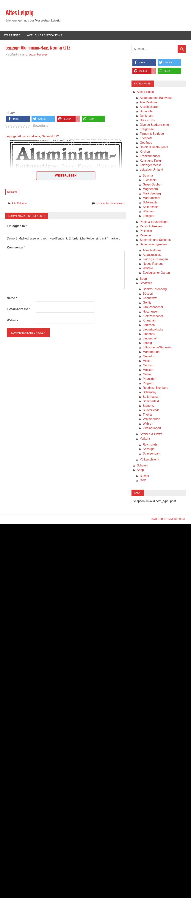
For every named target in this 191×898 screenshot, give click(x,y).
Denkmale (146, 116)
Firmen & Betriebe (152, 133)
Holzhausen (151, 311)
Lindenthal (149, 338)
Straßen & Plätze (151, 434)
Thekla (147, 414)
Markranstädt (151, 198)
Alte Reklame (19, 203)
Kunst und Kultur (151, 160)
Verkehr (145, 438)
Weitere (148, 268)
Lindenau (149, 334)
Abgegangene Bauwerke (156, 98)
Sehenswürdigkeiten (153, 244)
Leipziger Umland (151, 169)
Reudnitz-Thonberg (155, 388)
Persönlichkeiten (151, 226)
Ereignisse (147, 129)
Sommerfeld (151, 401)
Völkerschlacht (149, 459)
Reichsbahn (151, 444)
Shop (140, 470)
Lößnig (147, 343)
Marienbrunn (151, 352)
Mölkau (147, 374)
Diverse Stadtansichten (155, 124)
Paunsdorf (149, 379)
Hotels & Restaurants (154, 147)
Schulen (142, 465)
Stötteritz (148, 405)
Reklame (12, 192)
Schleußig (149, 392)
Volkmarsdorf (151, 419)
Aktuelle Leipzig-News (44, 35)
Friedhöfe (146, 138)
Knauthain (149, 320)
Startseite (11, 35)
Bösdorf (148, 293)
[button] (18, 119)
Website (12, 320)
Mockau (148, 365)
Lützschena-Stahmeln (157, 347)
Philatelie (146, 231)
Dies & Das (147, 120)
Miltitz (146, 361)
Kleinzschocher (153, 316)
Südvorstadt (151, 410)
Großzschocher (153, 307)
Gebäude (146, 142)
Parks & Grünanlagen (154, 222)
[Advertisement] (65, 83)
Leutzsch (149, 325)
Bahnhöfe (146, 111)
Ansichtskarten (149, 107)
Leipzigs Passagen (155, 259)
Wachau (148, 211)
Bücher (144, 476)
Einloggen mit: (17, 226)
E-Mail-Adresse (18, 309)
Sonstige (148, 449)
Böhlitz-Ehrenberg (155, 289)
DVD (143, 480)
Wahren (148, 423)
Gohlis (147, 302)
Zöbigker (148, 216)
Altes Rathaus (152, 250)
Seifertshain (151, 207)
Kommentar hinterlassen (110, 203)
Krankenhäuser (150, 156)
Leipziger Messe (151, 165)
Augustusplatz (152, 254)
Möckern (148, 370)
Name (12, 298)
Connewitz (150, 298)
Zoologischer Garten (156, 272)
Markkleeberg (152, 193)
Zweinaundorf (152, 428)
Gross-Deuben (152, 184)
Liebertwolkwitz (153, 329)
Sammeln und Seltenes (155, 240)
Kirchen (145, 151)
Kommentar (16, 247)
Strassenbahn (152, 453)
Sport (143, 278)
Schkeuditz (150, 202)
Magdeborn (150, 189)
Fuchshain (149, 180)
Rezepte (145, 235)
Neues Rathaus (153, 263)
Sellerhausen (151, 396)
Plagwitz (148, 383)
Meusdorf (149, 356)
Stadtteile (146, 283)
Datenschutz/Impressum (168, 519)
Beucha (148, 175)
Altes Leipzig (19, 13)
